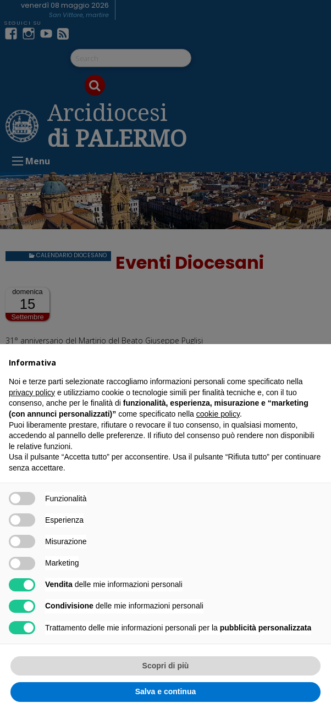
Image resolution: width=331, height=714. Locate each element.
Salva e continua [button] (165, 691)
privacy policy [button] (32, 392)
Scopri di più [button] (165, 665)
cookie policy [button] (218, 413)
